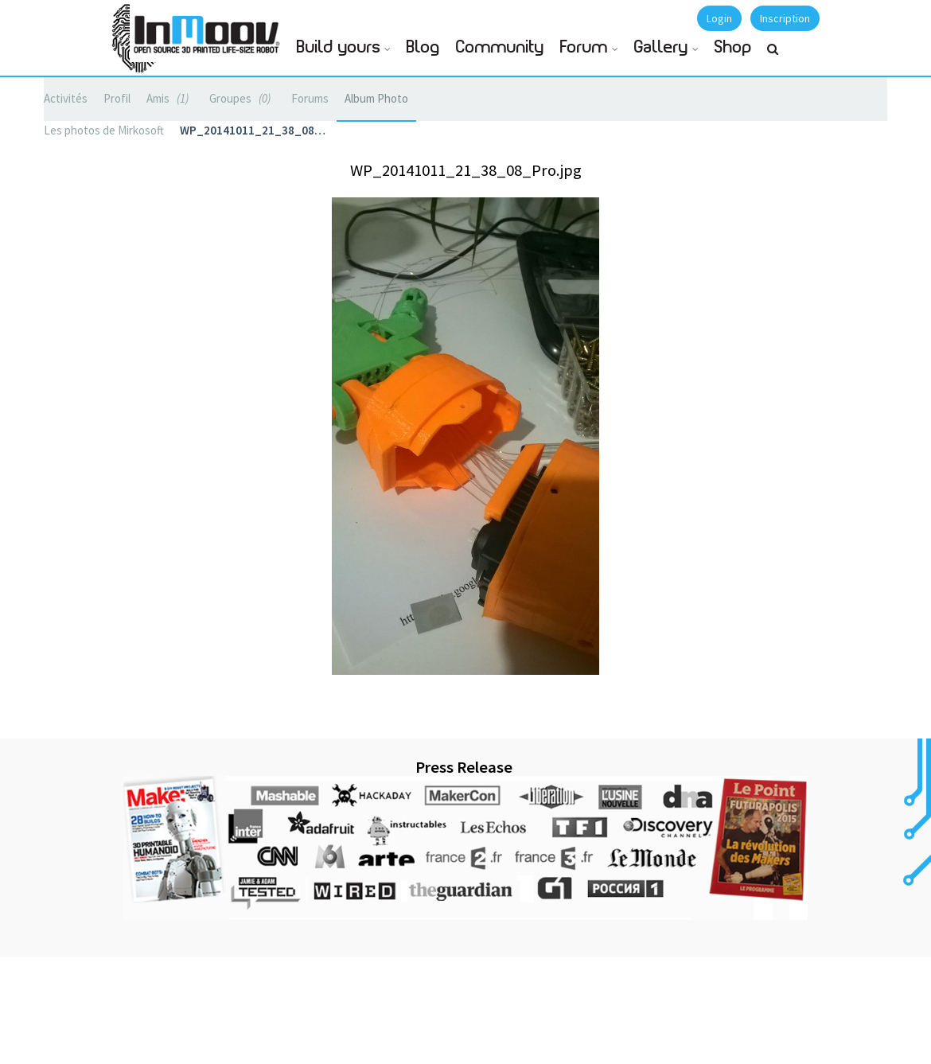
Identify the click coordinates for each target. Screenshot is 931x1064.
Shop (733, 47)
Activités (66, 98)
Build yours (338, 47)
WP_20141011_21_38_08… (252, 130)
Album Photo (376, 98)
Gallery (661, 47)
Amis (169, 98)
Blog (423, 47)
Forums (310, 98)
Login (719, 18)
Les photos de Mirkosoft (104, 130)
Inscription (785, 18)
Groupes (242, 98)
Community (500, 47)
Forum (584, 47)
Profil (116, 98)
